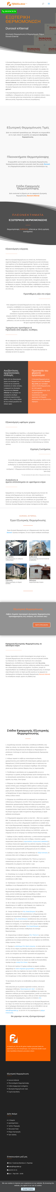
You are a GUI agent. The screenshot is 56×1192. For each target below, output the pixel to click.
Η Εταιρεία (11, 1120)
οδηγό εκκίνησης (43, 852)
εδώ (40, 998)
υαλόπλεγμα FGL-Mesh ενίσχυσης (25, 946)
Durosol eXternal (13, 1080)
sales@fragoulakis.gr (12, 1010)
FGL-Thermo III (34, 935)
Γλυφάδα (9, 557)
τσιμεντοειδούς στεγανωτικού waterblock (36, 841)
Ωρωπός (9, 580)
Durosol (9, 532)
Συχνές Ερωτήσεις (14, 1092)
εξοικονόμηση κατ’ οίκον (28, 989)
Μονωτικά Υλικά (13, 1129)
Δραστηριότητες (13, 1123)
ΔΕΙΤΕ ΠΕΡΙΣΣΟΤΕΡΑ (28, 597)
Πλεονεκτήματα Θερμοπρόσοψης (18, 1083)
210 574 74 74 (9, 11)
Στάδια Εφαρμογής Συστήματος (18, 1086)
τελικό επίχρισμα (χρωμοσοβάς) (24, 968)
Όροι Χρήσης (12, 1134)
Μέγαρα (32, 580)
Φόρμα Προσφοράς (14, 1132)
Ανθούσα (33, 557)
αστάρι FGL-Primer (21, 962)
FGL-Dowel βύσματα (29, 911)
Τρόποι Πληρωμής (14, 1126)
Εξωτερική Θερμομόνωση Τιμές (18, 1089)
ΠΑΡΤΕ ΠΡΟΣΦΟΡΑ (41, 625)
